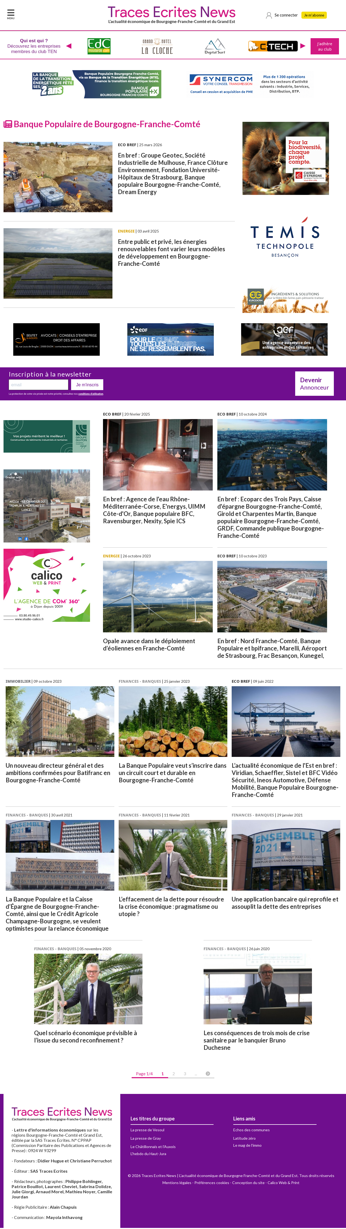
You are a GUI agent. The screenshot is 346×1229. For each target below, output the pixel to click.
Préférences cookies (211, 1183)
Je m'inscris (87, 386)
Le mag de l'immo (247, 1146)
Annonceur (314, 384)
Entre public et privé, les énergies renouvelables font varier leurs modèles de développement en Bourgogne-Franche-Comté (171, 253)
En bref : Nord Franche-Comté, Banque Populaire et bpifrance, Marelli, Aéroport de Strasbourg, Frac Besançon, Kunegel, (272, 649)
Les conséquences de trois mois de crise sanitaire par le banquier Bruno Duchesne (257, 1041)
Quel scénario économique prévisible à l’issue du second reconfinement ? (85, 1037)
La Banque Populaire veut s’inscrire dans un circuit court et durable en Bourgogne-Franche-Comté (173, 774)
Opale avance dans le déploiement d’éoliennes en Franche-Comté (149, 645)
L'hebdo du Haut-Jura (148, 1154)
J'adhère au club (324, 47)
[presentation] (68, 47)
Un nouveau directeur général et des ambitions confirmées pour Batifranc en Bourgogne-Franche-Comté (58, 774)
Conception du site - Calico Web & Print (266, 1183)
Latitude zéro (244, 1139)
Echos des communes (251, 1131)
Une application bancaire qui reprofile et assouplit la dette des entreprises (285, 904)
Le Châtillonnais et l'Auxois (153, 1147)
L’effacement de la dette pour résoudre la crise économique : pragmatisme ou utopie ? (171, 908)
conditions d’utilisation (90, 395)
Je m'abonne (315, 15)
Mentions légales (176, 1183)
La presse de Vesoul (147, 1131)
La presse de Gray (146, 1139)
